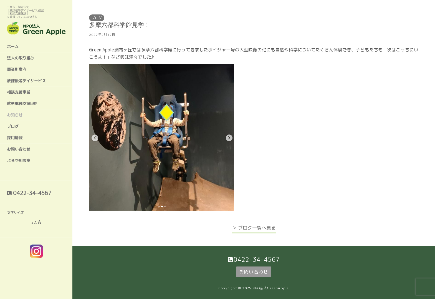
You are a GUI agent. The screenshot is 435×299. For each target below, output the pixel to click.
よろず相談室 (18, 160)
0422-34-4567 (257, 259)
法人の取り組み (20, 58)
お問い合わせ (18, 149)
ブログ (13, 126)
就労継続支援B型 (22, 103)
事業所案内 (16, 69)
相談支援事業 (18, 92)
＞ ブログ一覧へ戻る (254, 228)
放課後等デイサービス (26, 80)
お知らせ (14, 115)
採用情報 (14, 137)
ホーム (13, 46)
